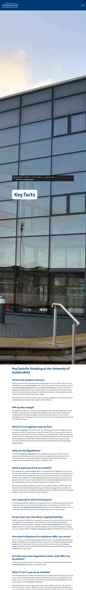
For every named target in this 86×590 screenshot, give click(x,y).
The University (18, 177)
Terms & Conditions (31, 385)
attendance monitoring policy (33, 507)
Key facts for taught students (25, 179)
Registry (27, 177)
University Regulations (53, 524)
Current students (37, 177)
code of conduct (31, 471)
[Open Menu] (83, 5)
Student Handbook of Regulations (25, 388)
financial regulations (21, 430)
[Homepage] (10, 5)
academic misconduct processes (41, 529)
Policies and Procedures (48, 388)
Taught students (49, 177)
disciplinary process (59, 480)
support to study (27, 486)
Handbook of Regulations (28, 454)
